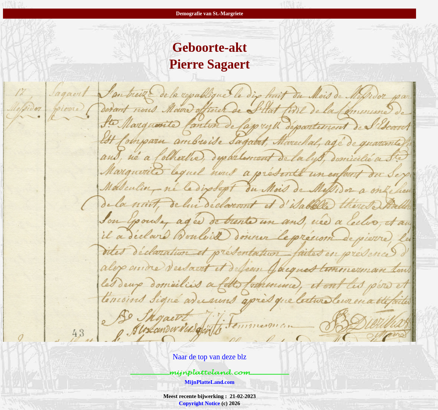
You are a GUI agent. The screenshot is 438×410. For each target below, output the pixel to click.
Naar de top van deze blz (209, 357)
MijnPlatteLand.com (210, 382)
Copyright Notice (199, 403)
